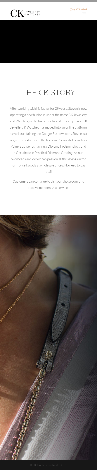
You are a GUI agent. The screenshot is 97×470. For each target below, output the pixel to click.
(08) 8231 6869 (78, 9)
